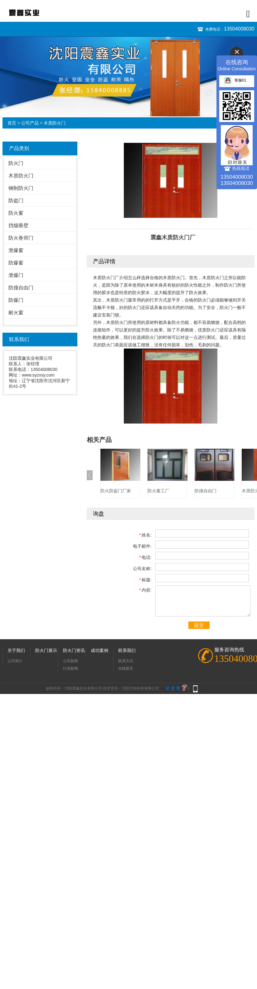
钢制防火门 (20, 188)
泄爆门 (15, 275)
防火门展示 (46, 650)
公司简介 (14, 661)
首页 (11, 122)
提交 (199, 625)
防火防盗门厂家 (115, 490)
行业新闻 (70, 668)
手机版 (205, 688)
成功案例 (99, 650)
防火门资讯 (74, 650)
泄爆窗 (15, 250)
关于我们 (16, 650)
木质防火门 (54, 122)
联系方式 (125, 661)
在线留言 (125, 668)
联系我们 (127, 650)
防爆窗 (15, 262)
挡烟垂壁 (18, 225)
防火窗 (15, 213)
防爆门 (15, 300)
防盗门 (15, 200)
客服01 (235, 80)
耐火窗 (15, 312)
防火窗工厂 (158, 490)
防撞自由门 (20, 287)
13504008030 (239, 28)
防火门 (15, 163)
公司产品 (30, 122)
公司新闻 (70, 661)
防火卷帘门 (20, 238)
